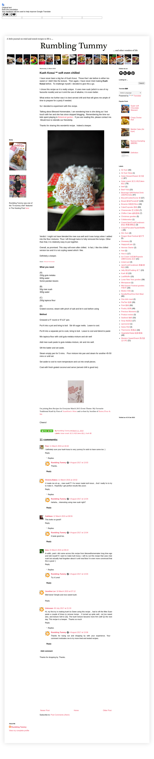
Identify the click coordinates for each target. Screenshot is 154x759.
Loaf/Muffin (125, 276)
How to (124, 254)
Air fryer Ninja (126, 173)
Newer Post (45, 710)
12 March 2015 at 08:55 (63, 516)
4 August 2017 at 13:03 (79, 463)
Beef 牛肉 (125, 190)
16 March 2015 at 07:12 (66, 591)
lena (47, 550)
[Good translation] (5, 14)
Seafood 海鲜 (126, 318)
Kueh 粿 (88, 433)
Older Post (107, 710)
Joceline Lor (50, 591)
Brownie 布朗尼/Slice (129, 204)
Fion (47, 446)
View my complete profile (19, 731)
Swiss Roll (125, 327)
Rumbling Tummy (58, 463)
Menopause (126, 283)
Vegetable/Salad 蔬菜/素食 (132, 333)
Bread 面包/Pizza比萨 (130, 201)
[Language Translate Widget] (130, 93)
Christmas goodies (128, 216)
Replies (51, 458)
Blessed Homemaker (49, 261)
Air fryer (124, 170)
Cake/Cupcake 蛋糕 (129, 207)
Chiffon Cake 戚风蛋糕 (130, 213)
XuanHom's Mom (70, 411)
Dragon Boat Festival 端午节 (132, 236)
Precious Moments (128, 312)
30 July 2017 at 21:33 (62, 608)
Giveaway (125, 241)
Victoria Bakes (51, 480)
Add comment (47, 651)
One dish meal (127, 299)
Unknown (49, 608)
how (122, 251)
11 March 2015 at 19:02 (67, 480)
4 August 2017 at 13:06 (79, 632)
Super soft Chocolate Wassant (135, 108)
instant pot (125, 262)
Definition (134, 153)
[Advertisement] (21, 102)
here (27, 208)
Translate (135, 96)
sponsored (125, 324)
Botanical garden (65, 117)
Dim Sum (125, 233)
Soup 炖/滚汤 (126, 321)
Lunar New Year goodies (131, 280)
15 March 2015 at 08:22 (59, 550)
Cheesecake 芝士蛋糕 (130, 210)
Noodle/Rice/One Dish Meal (132, 294)
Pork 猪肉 (125, 305)
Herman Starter (127, 248)
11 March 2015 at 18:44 (59, 446)
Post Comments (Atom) (60, 715)
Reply (47, 453)
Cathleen (49, 516)
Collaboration (126, 219)
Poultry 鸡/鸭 (126, 308)
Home (76, 710)
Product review (127, 315)
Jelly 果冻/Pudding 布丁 (130, 270)
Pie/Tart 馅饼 (126, 302)
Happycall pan (127, 244)
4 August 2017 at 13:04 (79, 499)
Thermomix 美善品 (128, 330)
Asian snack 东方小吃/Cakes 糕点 (72, 433)
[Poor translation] (12, 14)
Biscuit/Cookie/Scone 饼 (131, 198)
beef (123, 187)
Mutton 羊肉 (126, 291)
